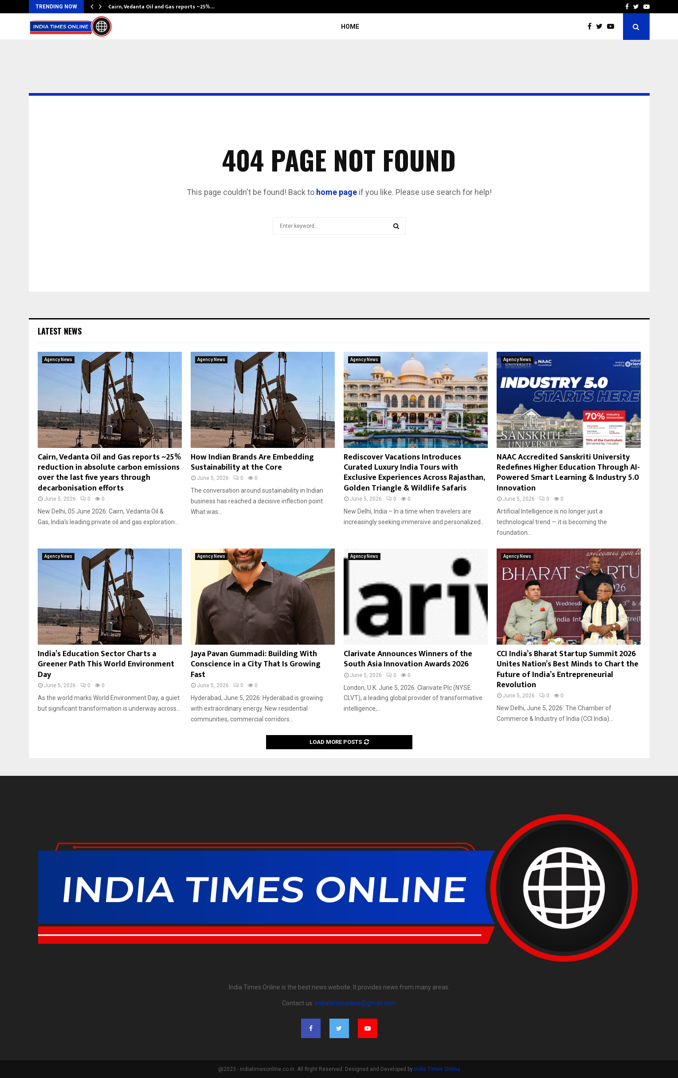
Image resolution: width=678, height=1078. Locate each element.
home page (336, 192)
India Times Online (437, 1069)
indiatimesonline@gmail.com (355, 1003)
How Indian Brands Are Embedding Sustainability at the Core (252, 462)
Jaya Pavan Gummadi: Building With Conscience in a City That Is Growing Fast (256, 664)
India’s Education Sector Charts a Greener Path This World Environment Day (106, 664)
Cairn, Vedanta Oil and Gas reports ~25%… (161, 6)
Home (350, 26)
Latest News (60, 331)
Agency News (58, 359)
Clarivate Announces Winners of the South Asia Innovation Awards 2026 (408, 659)
